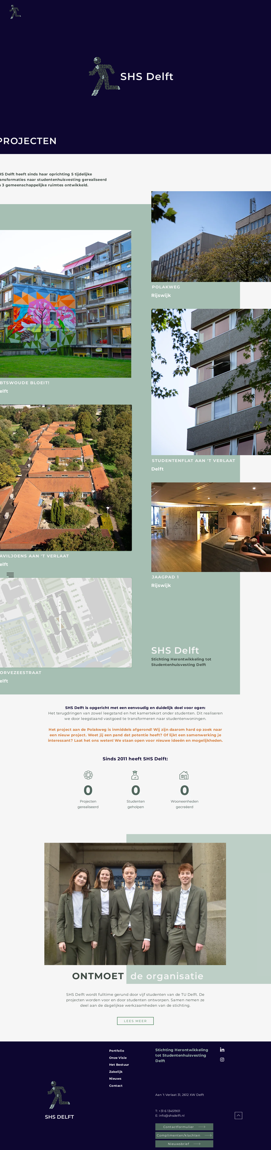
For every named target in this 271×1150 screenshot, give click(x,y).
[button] (10, 575)
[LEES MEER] (135, 1021)
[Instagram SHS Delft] (222, 1059)
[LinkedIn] (222, 1050)
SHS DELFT (59, 1117)
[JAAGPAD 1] (170, 577)
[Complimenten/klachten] (184, 1135)
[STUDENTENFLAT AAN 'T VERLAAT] (200, 461)
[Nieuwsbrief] (184, 1143)
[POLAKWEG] (181, 287)
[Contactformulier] (184, 1126)
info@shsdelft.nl (172, 1115)
